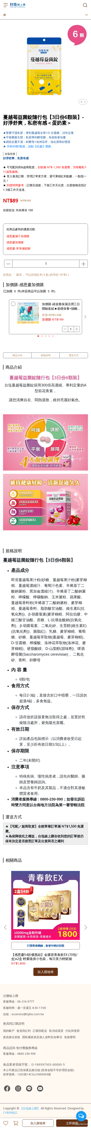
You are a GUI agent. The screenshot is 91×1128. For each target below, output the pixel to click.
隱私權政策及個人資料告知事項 (42, 1037)
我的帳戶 (8, 1031)
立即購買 (72, 1123)
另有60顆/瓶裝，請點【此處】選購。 (30, 146)
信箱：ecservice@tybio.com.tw (23, 1014)
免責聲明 (70, 1037)
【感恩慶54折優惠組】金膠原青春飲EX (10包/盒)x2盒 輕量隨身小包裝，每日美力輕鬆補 (44, 957)
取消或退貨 (56, 1031)
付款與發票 (72, 1031)
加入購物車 (38, 1123)
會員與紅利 (23, 1031)
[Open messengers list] (81, 1116)
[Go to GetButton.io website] (81, 1124)
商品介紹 (17, 355)
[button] (85, 316)
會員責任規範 (11, 1037)
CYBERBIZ (10, 1112)
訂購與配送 (40, 1031)
